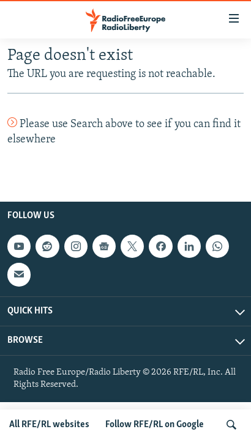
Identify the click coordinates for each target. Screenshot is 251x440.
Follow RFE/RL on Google (154, 425)
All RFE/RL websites (49, 425)
